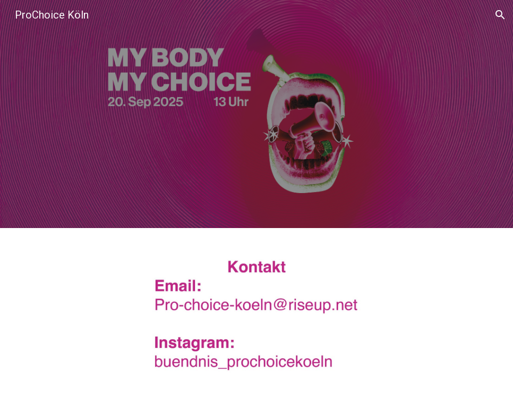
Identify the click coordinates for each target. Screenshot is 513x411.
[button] (500, 15)
